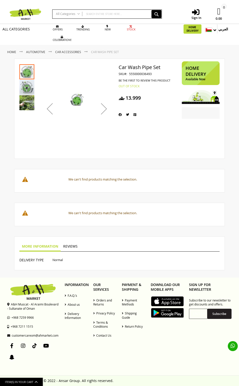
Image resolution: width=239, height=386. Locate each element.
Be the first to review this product (144, 80)
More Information (40, 246)
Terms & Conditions (100, 324)
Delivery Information (73, 316)
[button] (50, 109)
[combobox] (107, 14)
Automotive (35, 52)
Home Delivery (192, 28)
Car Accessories (68, 52)
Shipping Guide (129, 315)
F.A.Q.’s (71, 295)
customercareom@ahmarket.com (32, 335)
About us (72, 304)
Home (11, 52)
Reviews (70, 246)
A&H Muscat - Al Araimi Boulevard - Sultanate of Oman (32, 306)
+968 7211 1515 (20, 326)
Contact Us (102, 335)
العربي (223, 29)
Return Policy (132, 326)
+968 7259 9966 (20, 317)
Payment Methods (129, 302)
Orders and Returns (102, 302)
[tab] (40, 247)
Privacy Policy (104, 313)
